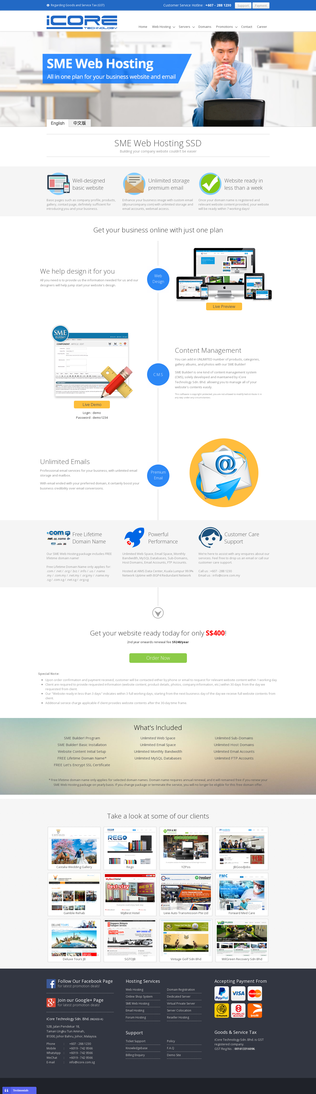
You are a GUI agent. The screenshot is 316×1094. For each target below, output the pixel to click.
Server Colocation (179, 1010)
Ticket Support (135, 1041)
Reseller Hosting (178, 1017)
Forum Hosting (136, 1017)
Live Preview (224, 306)
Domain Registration (181, 990)
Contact (246, 26)
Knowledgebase (137, 1048)
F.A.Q (170, 1048)
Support (243, 5)
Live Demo (92, 404)
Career (262, 26)
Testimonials (20, 1090)
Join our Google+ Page (80, 1000)
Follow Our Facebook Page (85, 981)
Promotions (224, 26)
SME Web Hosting (137, 1003)
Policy (171, 1041)
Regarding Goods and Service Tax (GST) (75, 5)
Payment (261, 5)
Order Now (158, 658)
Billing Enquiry (135, 1055)
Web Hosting (161, 26)
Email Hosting (135, 1010)
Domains (204, 26)
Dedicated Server (179, 996)
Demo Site (174, 1055)
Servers (184, 26)
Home (143, 26)
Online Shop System (139, 996)
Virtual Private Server (181, 1003)
